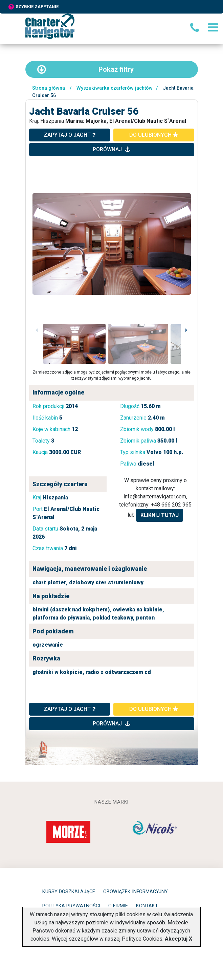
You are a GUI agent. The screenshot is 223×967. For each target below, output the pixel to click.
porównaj (111, 149)
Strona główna (48, 88)
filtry (85, 69)
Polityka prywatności (71, 906)
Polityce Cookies (142, 939)
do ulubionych (153, 135)
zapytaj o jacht (69, 135)
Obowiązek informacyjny (135, 892)
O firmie (118, 906)
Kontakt (147, 906)
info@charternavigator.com (155, 496)
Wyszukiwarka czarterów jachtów (114, 88)
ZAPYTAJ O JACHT (69, 709)
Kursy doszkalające (68, 892)
